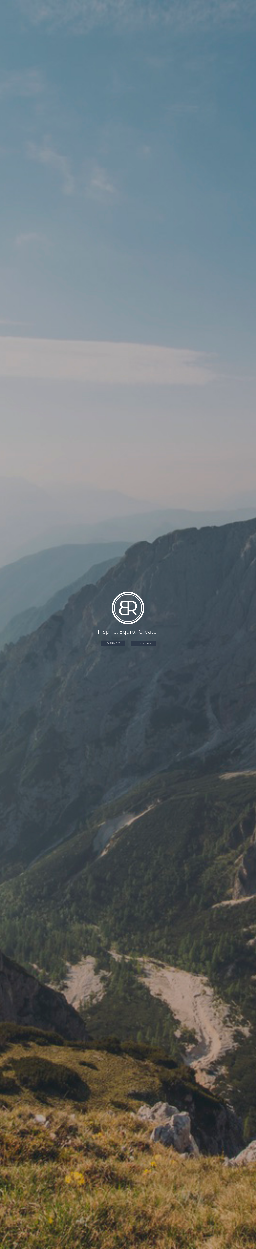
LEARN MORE (113, 643)
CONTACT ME (143, 643)
